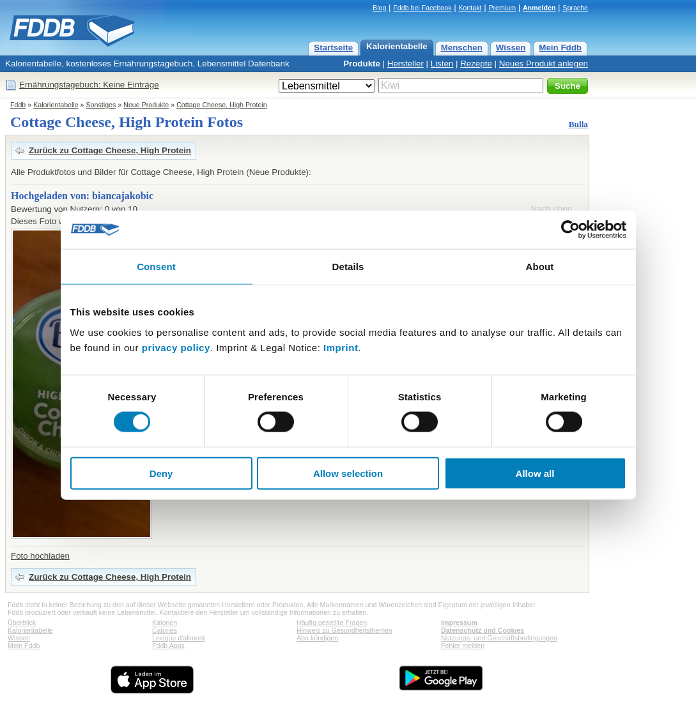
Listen (442, 63)
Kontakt (469, 7)
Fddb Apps (168, 645)
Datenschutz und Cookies (482, 630)
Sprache (575, 7)
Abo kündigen (317, 638)
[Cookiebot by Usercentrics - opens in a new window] (570, 229)
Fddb (18, 105)
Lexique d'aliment (178, 638)
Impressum (459, 622)
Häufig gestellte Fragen (332, 622)
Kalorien (164, 622)
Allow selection (348, 472)
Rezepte (476, 63)
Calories (164, 630)
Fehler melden (462, 645)
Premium (502, 7)
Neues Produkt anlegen (543, 63)
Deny (161, 472)
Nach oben (551, 208)
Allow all (535, 472)
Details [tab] (348, 266)
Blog (379, 7)
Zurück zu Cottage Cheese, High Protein (110, 150)
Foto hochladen (40, 556)
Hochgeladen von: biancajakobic (82, 195)
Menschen (462, 47)
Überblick (22, 622)
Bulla (578, 124)
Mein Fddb (560, 47)
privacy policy (176, 347)
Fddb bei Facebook (422, 7)
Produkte (361, 63)
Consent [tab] (156, 266)
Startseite (333, 47)
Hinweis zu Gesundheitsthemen (344, 630)
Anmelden (539, 7)
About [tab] (540, 266)
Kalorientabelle (397, 46)
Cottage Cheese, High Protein (221, 105)
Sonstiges (101, 105)
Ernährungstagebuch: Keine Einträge (89, 84)
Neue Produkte (146, 105)
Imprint (340, 347)
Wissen (511, 47)
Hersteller (405, 63)
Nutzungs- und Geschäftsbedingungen (499, 638)
